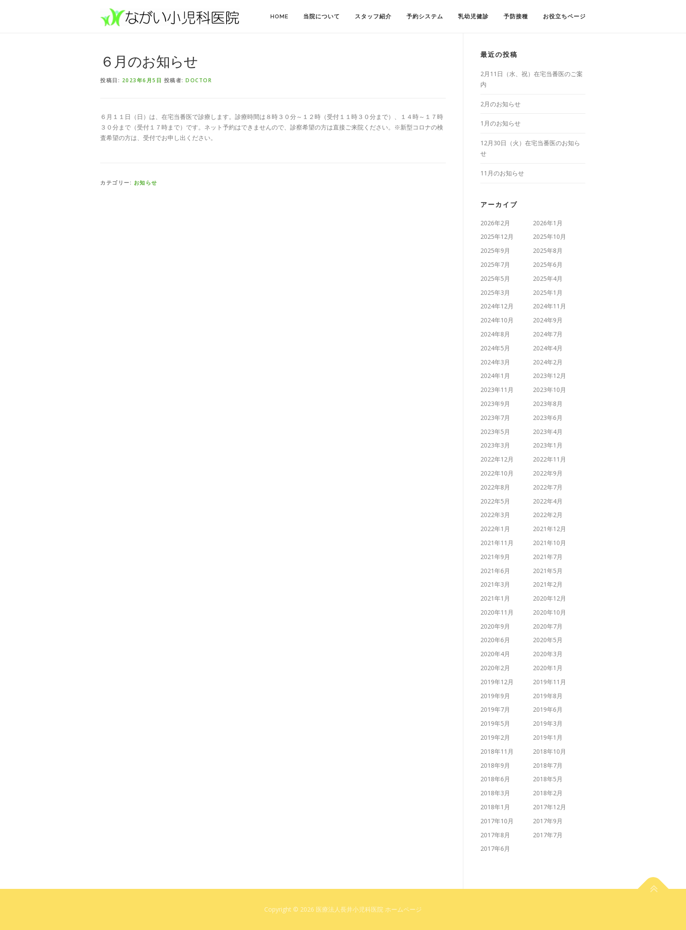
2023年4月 (548, 431)
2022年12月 (497, 459)
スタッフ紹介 (373, 16)
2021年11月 (497, 542)
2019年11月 (549, 682)
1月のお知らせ (500, 123)
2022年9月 (548, 473)
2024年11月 (549, 306)
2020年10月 (549, 612)
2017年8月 (495, 835)
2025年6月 (548, 264)
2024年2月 (548, 362)
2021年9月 (495, 556)
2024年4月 (548, 348)
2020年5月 (548, 640)
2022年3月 (495, 514)
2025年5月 (495, 278)
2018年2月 (548, 793)
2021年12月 (549, 528)
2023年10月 (549, 389)
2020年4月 (495, 654)
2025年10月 (549, 236)
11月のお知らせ (502, 173)
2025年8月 (548, 250)
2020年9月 (495, 626)
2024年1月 (495, 375)
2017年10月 (497, 821)
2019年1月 (548, 737)
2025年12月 (497, 236)
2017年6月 (495, 848)
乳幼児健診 (473, 16)
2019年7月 (495, 709)
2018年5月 (548, 779)
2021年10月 (549, 542)
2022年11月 (549, 459)
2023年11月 (497, 389)
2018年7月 (548, 765)
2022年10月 (497, 473)
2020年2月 (495, 668)
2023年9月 (495, 403)
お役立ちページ (564, 16)
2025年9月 (495, 250)
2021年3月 (495, 584)
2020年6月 (495, 640)
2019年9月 (495, 696)
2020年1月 (548, 668)
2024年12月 (497, 306)
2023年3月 (495, 445)
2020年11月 (497, 612)
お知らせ (146, 182)
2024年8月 (495, 334)
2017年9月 (548, 821)
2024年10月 (497, 320)
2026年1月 (548, 223)
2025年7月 (495, 264)
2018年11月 (497, 751)
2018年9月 (495, 765)
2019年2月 (495, 737)
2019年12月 (497, 682)
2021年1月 (495, 598)
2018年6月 (495, 779)
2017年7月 (548, 835)
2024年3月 (495, 362)
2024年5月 (495, 348)
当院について (321, 16)
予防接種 (516, 16)
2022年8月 (495, 487)
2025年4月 (548, 278)
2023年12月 (549, 375)
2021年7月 (548, 556)
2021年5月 (548, 570)
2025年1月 (548, 292)
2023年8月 (548, 403)
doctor (199, 80)
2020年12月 (549, 598)
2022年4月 (548, 501)
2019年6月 (548, 709)
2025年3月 (495, 292)
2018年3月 (495, 793)
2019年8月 (548, 696)
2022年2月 (548, 514)
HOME (279, 16)
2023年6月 (548, 417)
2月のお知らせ (500, 104)
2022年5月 (495, 501)
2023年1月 (548, 445)
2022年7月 (548, 487)
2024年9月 (548, 320)
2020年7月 (548, 626)
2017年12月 (549, 807)
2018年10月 (549, 751)
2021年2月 (548, 584)
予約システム (424, 16)
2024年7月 (548, 334)
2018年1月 (495, 807)
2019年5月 (495, 723)
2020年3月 (548, 654)
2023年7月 (495, 417)
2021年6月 (495, 570)
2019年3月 (548, 723)
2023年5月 (495, 431)
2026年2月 (495, 223)
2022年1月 (495, 528)
